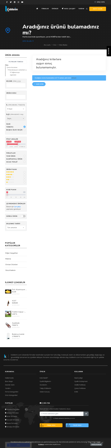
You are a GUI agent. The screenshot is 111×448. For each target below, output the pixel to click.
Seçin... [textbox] (9, 118)
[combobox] (16, 109)
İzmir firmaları (11, 416)
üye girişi (17, 206)
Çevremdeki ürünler (15, 204)
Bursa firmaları (11, 423)
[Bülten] (86, 414)
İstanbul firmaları (12, 409)
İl (15, 105)
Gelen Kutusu (45, 392)
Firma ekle (47, 425)
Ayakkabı (16, 323)
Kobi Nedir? (44, 378)
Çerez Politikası (80, 388)
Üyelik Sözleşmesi (80, 381)
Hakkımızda (9, 378)
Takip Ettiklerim (45, 388)
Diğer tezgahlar (11, 253)
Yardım (81, 9)
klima (18, 81)
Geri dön (39, 84)
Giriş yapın (99, 2)
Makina (8, 259)
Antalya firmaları (12, 427)
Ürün (54, 45)
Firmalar (44, 9)
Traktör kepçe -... (19, 312)
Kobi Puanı (11, 190)
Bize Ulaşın (9, 381)
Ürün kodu (11, 93)
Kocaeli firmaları (12, 420)
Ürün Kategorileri (11, 395)
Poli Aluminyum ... (19, 289)
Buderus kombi (18, 334)
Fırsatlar (11, 153)
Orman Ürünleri (11, 264)
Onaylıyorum (96, 444)
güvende (72, 418)
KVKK (76, 392)
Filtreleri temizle (16, 62)
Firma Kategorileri (11, 392)
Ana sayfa (47, 45)
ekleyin (74, 78)
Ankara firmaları (12, 413)
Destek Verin (10, 385)
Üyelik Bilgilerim (45, 381)
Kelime (13, 81)
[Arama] (86, 8)
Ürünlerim (43, 385)
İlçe (14, 114)
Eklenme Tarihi (13, 224)
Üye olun (28, 41)
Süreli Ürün (11, 216)
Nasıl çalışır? (68, 9)
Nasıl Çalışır (78, 378)
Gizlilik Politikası (80, 385)
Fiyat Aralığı (12, 139)
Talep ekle (73, 425)
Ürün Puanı (11, 169)
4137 (14, 301)
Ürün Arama (63, 45)
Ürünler (54, 9)
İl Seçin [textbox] (9, 109)
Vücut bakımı (10, 270)
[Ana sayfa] (36, 9)
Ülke (8, 124)
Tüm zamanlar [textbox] (12, 228)
